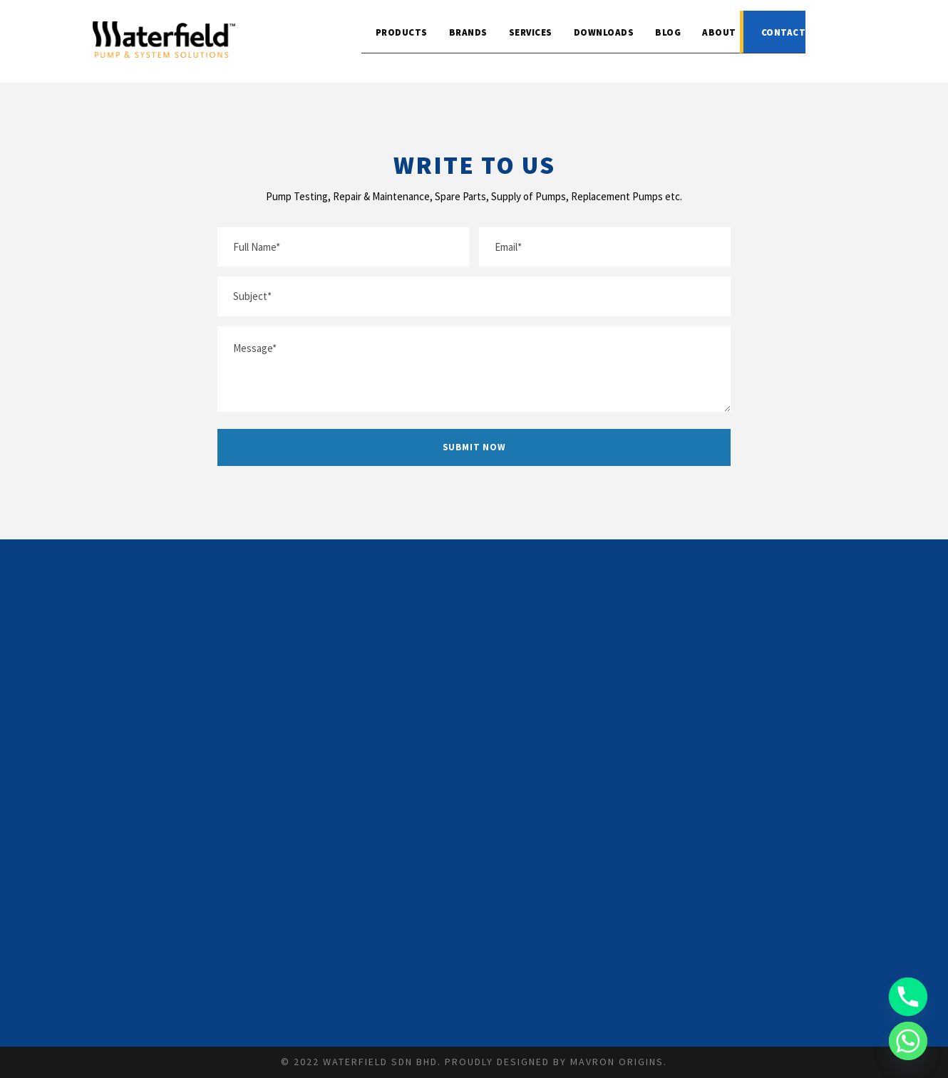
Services (530, 32)
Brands (468, 32)
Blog (668, 32)
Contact (783, 32)
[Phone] (908, 997)
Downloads (604, 32)
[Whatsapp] (908, 1041)
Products (402, 32)
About (719, 32)
